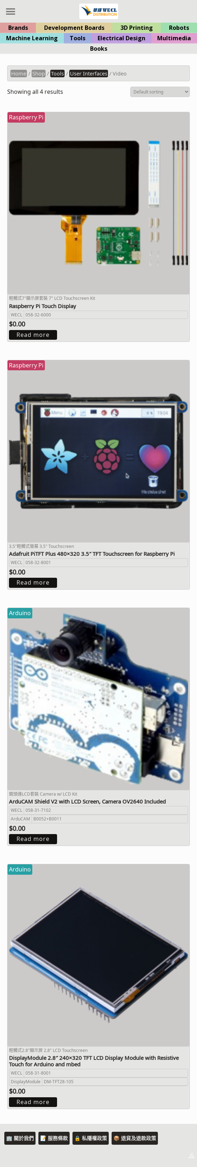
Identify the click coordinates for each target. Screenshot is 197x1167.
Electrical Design (121, 38)
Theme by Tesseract (156, 1156)
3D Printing (137, 28)
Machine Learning (32, 38)
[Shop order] (160, 92)
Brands (18, 28)
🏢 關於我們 (20, 1138)
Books (98, 48)
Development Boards (74, 28)
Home (18, 73)
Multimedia (174, 38)
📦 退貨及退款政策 (134, 1138)
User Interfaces (88, 73)
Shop (38, 73)
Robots (179, 28)
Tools (77, 38)
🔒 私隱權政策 (90, 1138)
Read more (33, 335)
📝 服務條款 (54, 1138)
